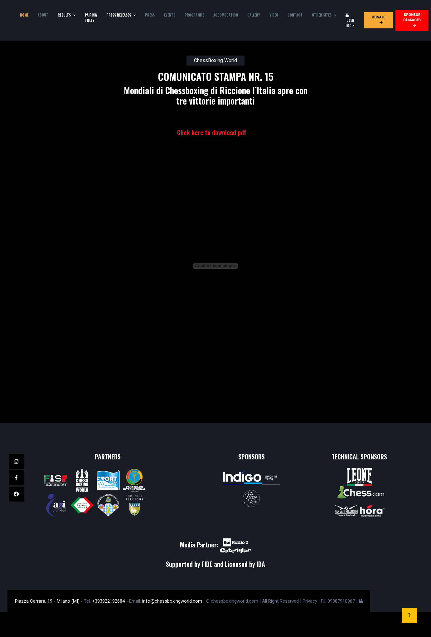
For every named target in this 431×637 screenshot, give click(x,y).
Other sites (322, 14)
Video (273, 14)
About (43, 14)
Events (169, 14)
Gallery (253, 14)
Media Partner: (215, 544)
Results (64, 14)
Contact (295, 14)
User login (350, 20)
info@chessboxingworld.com (172, 601)
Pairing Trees (91, 17)
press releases (118, 14)
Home (24, 14)
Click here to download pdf (211, 132)
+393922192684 (108, 601)
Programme (194, 14)
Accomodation (225, 14)
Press (150, 14)
